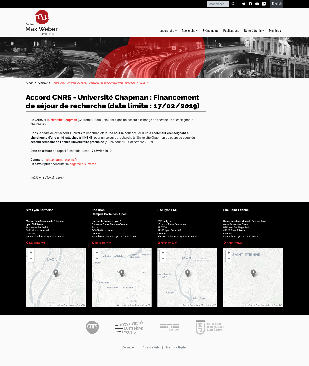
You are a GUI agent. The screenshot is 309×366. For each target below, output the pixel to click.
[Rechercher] (218, 4)
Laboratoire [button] (167, 31)
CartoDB (80, 305)
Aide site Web (151, 347)
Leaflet (51, 305)
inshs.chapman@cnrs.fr (60, 160)
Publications (231, 31)
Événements (210, 31)
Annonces (42, 82)
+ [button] (31, 253)
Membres (275, 31)
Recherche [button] (188, 31)
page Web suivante (83, 164)
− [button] (31, 259)
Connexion (128, 347)
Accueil (29, 82)
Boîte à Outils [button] (253, 31)
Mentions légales (176, 347)
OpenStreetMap (66, 305)
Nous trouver (37, 242)
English (277, 3)
